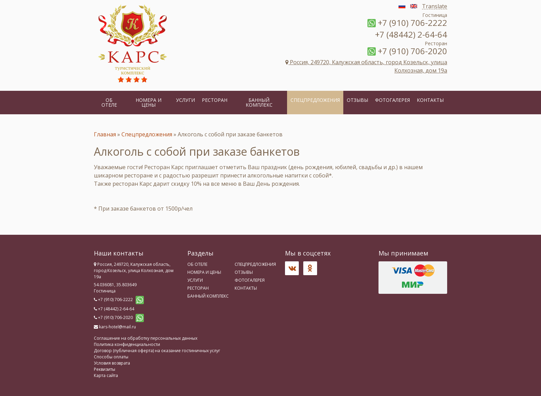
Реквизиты (104, 369)
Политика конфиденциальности (127, 344)
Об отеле (109, 102)
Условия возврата (112, 363)
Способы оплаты (111, 357)
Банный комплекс (259, 102)
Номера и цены (148, 102)
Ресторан (214, 100)
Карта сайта (106, 375)
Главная (105, 134)
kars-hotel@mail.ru (117, 327)
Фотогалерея (392, 100)
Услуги (185, 100)
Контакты (430, 100)
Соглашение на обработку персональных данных (145, 338)
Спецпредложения (315, 100)
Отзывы (357, 100)
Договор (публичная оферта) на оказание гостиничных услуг (157, 351)
